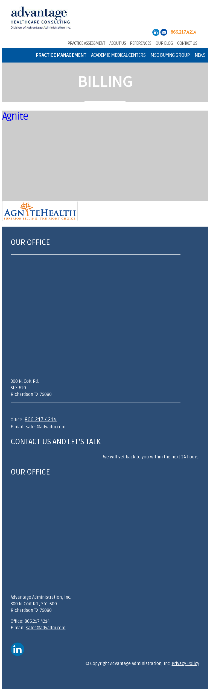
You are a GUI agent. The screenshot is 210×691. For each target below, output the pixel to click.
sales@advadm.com (45, 427)
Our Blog (164, 43)
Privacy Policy (185, 663)
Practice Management (61, 55)
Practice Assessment (86, 43)
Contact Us (187, 43)
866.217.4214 (41, 419)
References (140, 43)
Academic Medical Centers (118, 55)
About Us (117, 43)
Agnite (15, 116)
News (200, 55)
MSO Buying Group (170, 55)
